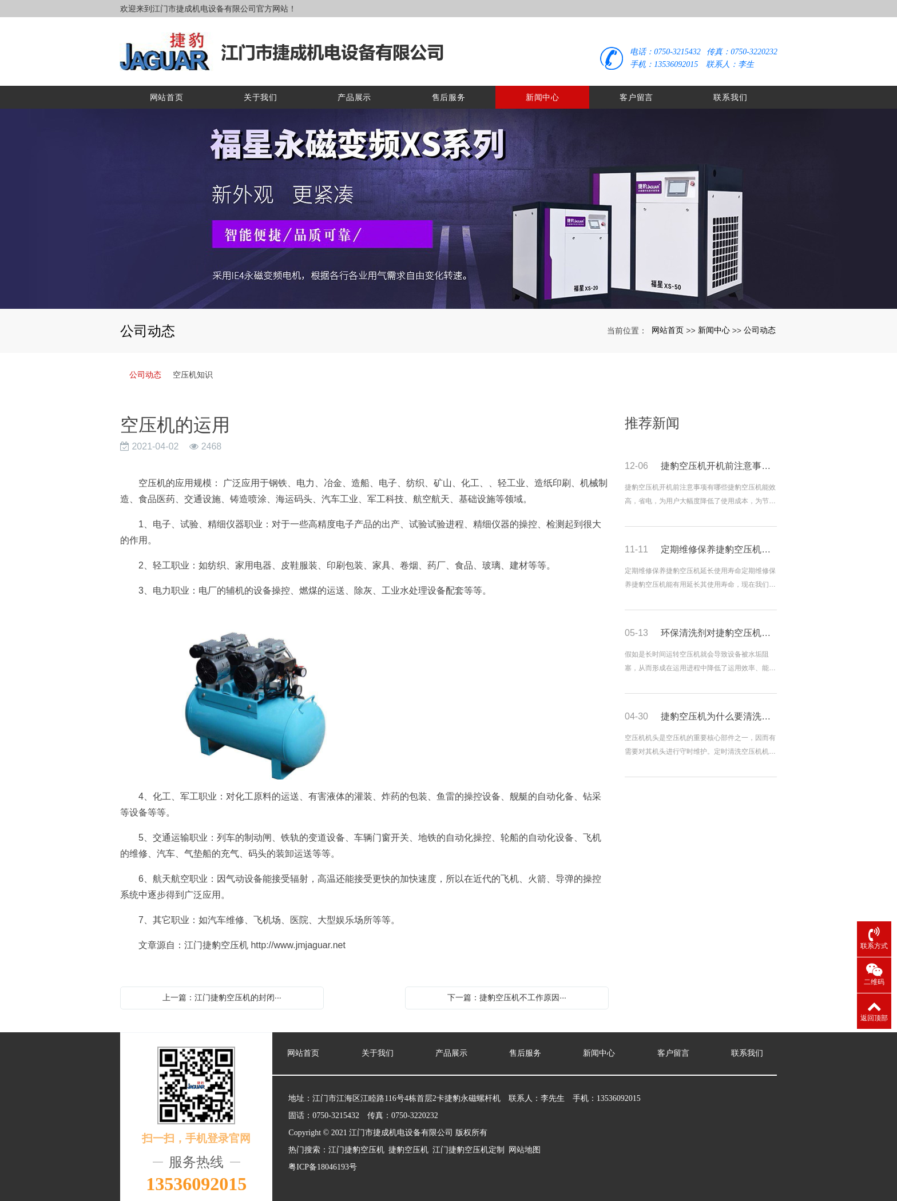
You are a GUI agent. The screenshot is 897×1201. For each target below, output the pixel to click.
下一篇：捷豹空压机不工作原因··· (506, 991)
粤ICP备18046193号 (322, 1161)
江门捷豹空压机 (356, 1144)
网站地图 (525, 1144)
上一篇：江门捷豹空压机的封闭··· (221, 991)
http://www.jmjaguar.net (298, 939)
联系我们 (730, 91)
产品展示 (354, 91)
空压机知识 (193, 368)
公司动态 (760, 324)
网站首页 (167, 91)
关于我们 (260, 91)
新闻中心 (542, 91)
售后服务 (449, 91)
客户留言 (636, 91)
